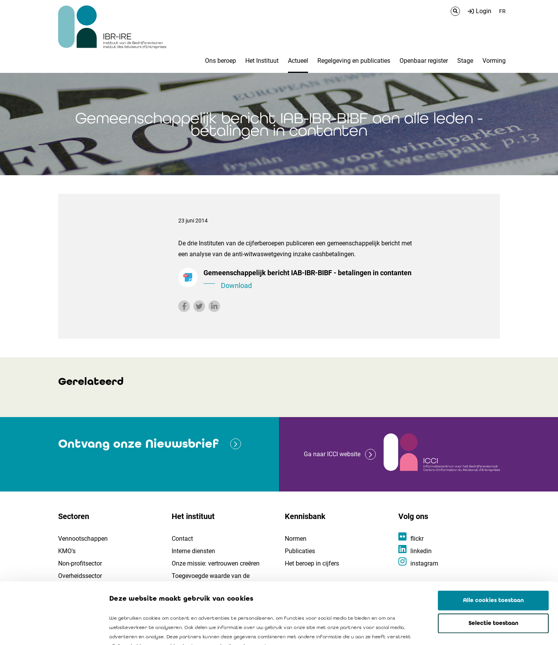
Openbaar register (424, 60)
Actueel (298, 60)
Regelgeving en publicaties (353, 60)
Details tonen (442, 629)
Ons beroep (220, 60)
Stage (465, 60)
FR (502, 11)
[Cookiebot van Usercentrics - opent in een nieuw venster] (50, 630)
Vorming (494, 60)
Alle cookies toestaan (493, 542)
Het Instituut (262, 60)
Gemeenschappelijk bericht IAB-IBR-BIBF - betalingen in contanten (310, 280)
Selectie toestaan (493, 565)
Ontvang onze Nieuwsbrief (138, 443)
